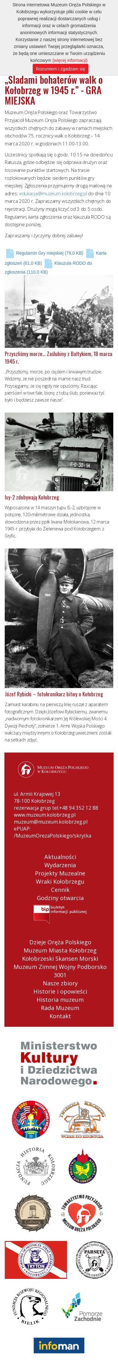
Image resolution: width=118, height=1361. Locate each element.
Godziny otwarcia (60, 898)
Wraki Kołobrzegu (60, 881)
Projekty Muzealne (60, 873)
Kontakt (60, 1016)
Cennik (60, 889)
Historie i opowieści (60, 991)
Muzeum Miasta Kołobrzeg (60, 950)
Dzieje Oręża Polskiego (60, 942)
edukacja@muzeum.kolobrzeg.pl (53, 193)
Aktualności (60, 857)
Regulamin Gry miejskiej (44, 253)
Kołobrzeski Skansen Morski (60, 958)
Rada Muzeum (60, 1008)
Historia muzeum (60, 999)
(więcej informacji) (70, 60)
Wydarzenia (60, 865)
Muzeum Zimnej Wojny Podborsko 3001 (60, 971)
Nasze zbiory (60, 983)
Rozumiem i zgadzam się (60, 68)
